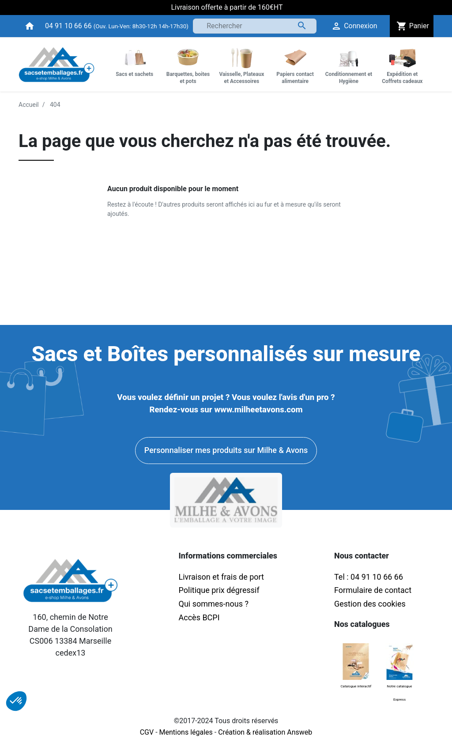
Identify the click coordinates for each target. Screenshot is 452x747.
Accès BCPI (199, 617)
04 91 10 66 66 (68, 26)
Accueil (29, 104)
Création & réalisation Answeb (265, 732)
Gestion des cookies (370, 603)
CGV (147, 732)
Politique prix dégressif (219, 590)
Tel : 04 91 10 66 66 (368, 576)
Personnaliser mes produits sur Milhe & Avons (226, 450)
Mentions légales (186, 732)
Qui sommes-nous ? (214, 603)
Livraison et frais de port (222, 576)
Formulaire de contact (372, 590)
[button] (16, 701)
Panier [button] (411, 26)
